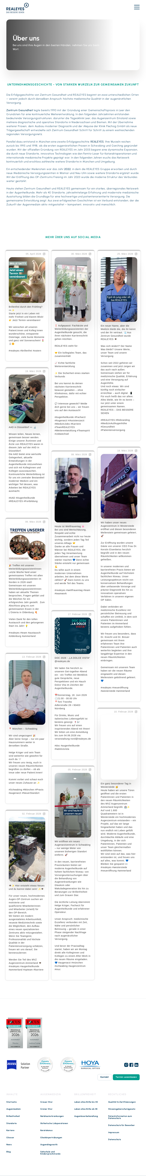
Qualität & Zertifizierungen (122, 1102)
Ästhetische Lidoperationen (54, 1123)
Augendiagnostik (49, 1145)
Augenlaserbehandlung (86, 1116)
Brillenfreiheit (13, 1116)
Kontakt (104, 1077)
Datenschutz (114, 1140)
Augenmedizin (13, 1109)
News (9, 1145)
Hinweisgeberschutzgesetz (121, 1109)
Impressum (113, 1133)
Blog (8, 1152)
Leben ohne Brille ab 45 (86, 1109)
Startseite (11, 1102)
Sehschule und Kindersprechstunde (50, 1153)
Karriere (10, 1131)
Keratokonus (46, 1131)
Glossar (10, 1138)
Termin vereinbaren (126, 1077)
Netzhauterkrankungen (52, 1116)
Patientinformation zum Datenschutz (120, 1117)
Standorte (11, 1123)
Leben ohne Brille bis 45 (86, 1102)
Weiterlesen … (17, 356)
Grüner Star (46, 1109)
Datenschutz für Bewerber (121, 1125)
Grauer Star (46, 1102)
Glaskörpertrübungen (51, 1138)
